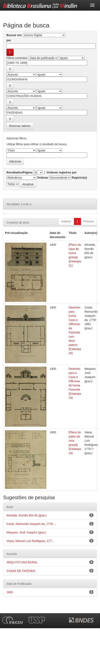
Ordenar (42, 177)
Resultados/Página (19, 172)
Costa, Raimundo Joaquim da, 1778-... (31, 524)
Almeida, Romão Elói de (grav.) (26, 515)
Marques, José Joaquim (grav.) (26, 532)
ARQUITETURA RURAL (22, 562)
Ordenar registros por (62, 172)
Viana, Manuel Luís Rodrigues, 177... (30, 541)
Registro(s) (79, 177)
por (8, 40)
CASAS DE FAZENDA (20, 571)
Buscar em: (14, 35)
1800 (9, 592)
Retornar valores (20, 126)
